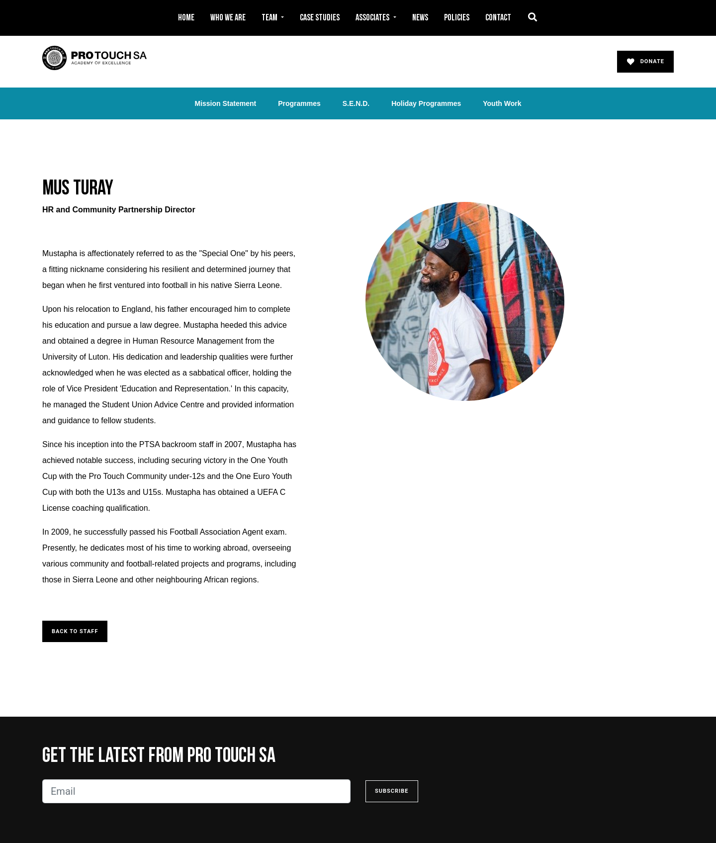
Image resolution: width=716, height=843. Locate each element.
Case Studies (320, 17)
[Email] (196, 791)
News (420, 17)
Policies (456, 17)
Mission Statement (225, 103)
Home (186, 17)
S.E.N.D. (356, 103)
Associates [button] (373, 17)
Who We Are (228, 17)
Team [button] (270, 17)
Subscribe (392, 791)
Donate (645, 61)
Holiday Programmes (426, 103)
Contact (498, 17)
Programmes (299, 103)
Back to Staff (75, 631)
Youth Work (502, 103)
